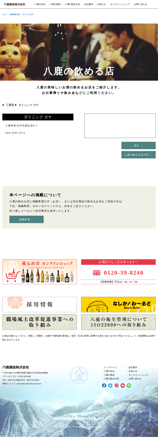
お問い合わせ (136, 381)
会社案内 (133, 369)
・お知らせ (100, 4)
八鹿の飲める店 (112, 381)
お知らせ (133, 373)
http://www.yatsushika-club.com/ (31, 385)
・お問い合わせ (139, 4)
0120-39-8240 (125, 273)
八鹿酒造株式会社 (14, 4)
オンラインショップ (139, 377)
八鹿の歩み (110, 373)
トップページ (111, 369)
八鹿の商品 (110, 377)
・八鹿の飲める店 (71, 4)
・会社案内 (87, 4)
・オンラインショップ (119, 4)
